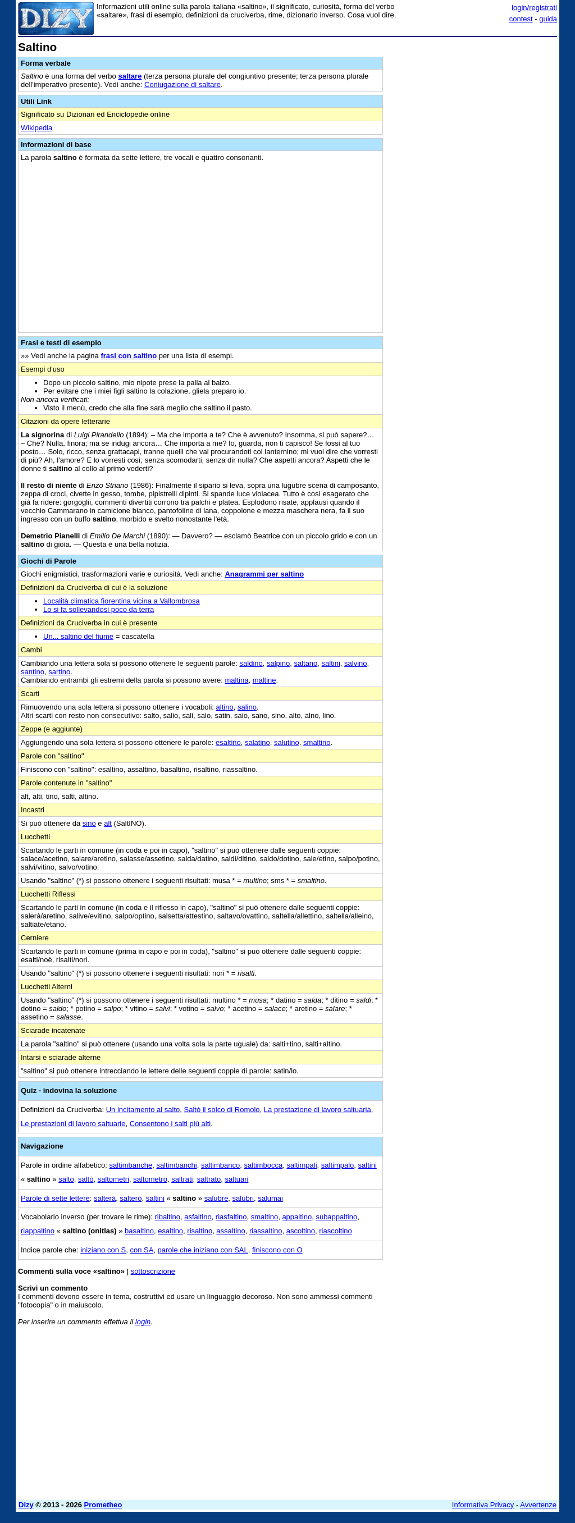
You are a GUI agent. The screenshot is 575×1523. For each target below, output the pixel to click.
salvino (355, 663)
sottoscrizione (153, 1271)
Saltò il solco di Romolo (221, 1109)
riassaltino (265, 1231)
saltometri (113, 1179)
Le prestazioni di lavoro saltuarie (73, 1123)
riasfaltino (231, 1217)
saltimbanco (220, 1165)
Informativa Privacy (483, 1505)
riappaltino (37, 1231)
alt (108, 823)
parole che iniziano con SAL (203, 1250)
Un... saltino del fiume (78, 636)
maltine (264, 680)
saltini (331, 663)
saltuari (237, 1179)
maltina (236, 680)
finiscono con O (277, 1250)
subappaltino (336, 1217)
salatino (257, 742)
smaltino (316, 742)
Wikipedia (36, 128)
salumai (270, 1198)
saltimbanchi (176, 1165)
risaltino (199, 1231)
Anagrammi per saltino (264, 574)
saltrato (209, 1179)
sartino (59, 671)
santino (32, 671)
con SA (141, 1250)
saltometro (150, 1179)
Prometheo (103, 1505)
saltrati (182, 1179)
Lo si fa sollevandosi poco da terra (98, 609)
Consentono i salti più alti (170, 1123)
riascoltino (335, 1231)
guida (548, 19)
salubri (243, 1198)
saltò (85, 1179)
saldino (251, 663)
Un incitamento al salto (143, 1109)
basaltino (139, 1231)
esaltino (228, 742)
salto (66, 1179)
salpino (278, 663)
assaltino (230, 1231)
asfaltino (197, 1217)
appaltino (297, 1217)
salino (247, 707)
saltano (305, 663)
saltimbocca (263, 1165)
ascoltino (300, 1231)
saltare (130, 76)
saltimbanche (131, 1165)
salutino (286, 742)
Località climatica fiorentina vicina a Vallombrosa (121, 601)
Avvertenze (538, 1505)
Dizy (26, 1505)
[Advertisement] (473, 111)
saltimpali (301, 1165)
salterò (131, 1198)
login (142, 1322)
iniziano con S (103, 1250)
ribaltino (167, 1217)
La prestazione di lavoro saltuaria (317, 1109)
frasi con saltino (129, 355)
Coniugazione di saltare (182, 84)
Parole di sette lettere (55, 1198)
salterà (105, 1198)
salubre (216, 1198)
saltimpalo (337, 1165)
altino (225, 707)
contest (521, 19)
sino (89, 823)
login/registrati (534, 7)
